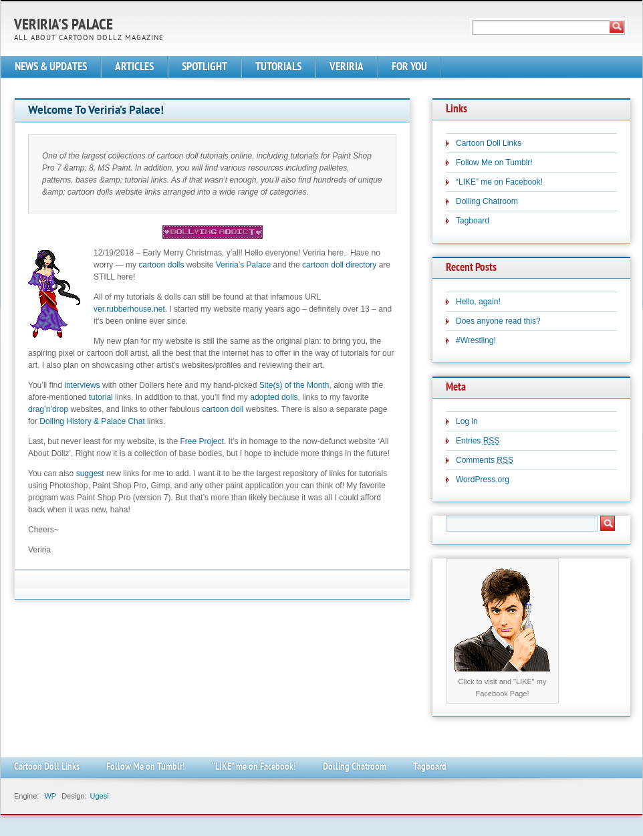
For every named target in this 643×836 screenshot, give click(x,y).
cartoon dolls (161, 265)
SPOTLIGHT (204, 67)
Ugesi (99, 796)
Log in (467, 421)
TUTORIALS (278, 67)
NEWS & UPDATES (51, 67)
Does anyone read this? (498, 321)
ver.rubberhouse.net (129, 309)
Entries (477, 440)
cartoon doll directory (339, 265)
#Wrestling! (476, 340)
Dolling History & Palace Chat (91, 421)
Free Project (201, 441)
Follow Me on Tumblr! (494, 162)
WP (50, 796)
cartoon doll (222, 409)
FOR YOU (409, 67)
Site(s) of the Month (294, 385)
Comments (484, 460)
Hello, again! (478, 301)
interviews (82, 385)
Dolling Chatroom (487, 201)
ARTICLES (134, 67)
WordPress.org (482, 479)
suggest (90, 473)
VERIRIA (347, 67)
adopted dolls (273, 397)
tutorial (101, 397)
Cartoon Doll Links (488, 143)
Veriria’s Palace (243, 265)
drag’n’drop (48, 409)
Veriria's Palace (63, 25)
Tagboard (472, 220)
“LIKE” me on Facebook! (499, 182)
